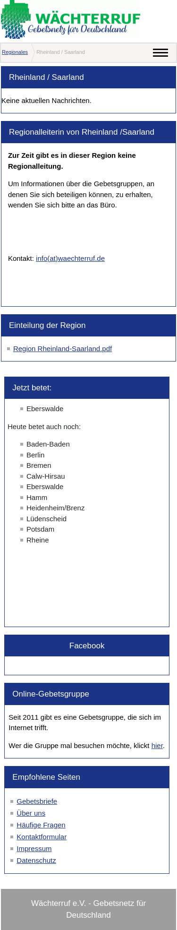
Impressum (34, 848)
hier (157, 745)
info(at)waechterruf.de (70, 258)
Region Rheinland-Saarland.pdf (62, 348)
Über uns (31, 813)
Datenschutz (36, 860)
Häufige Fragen (41, 825)
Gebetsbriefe (37, 801)
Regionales (15, 52)
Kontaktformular (42, 837)
